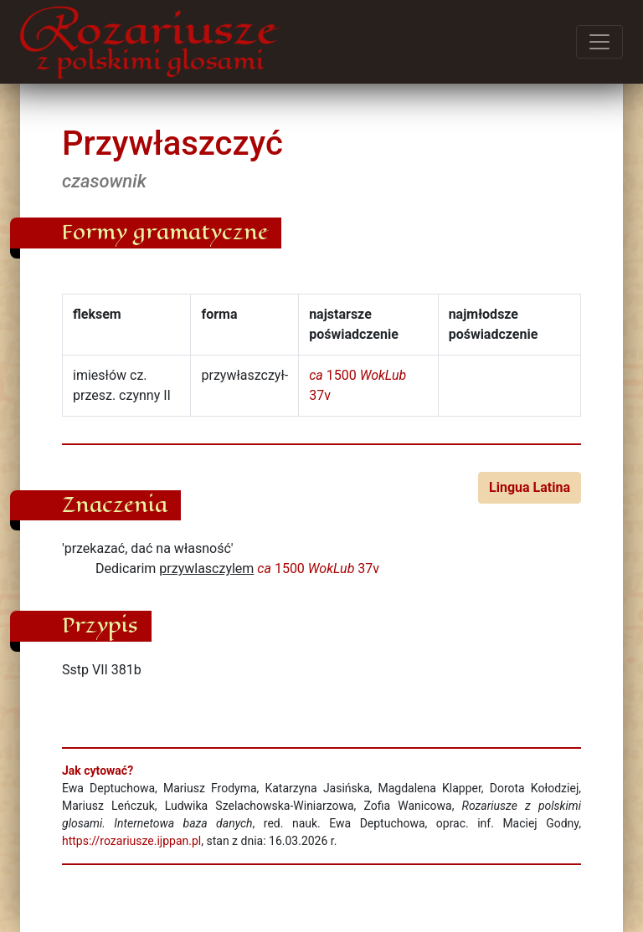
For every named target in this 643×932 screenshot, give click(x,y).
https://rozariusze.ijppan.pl (131, 841)
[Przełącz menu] (599, 42)
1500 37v (318, 568)
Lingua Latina (529, 487)
